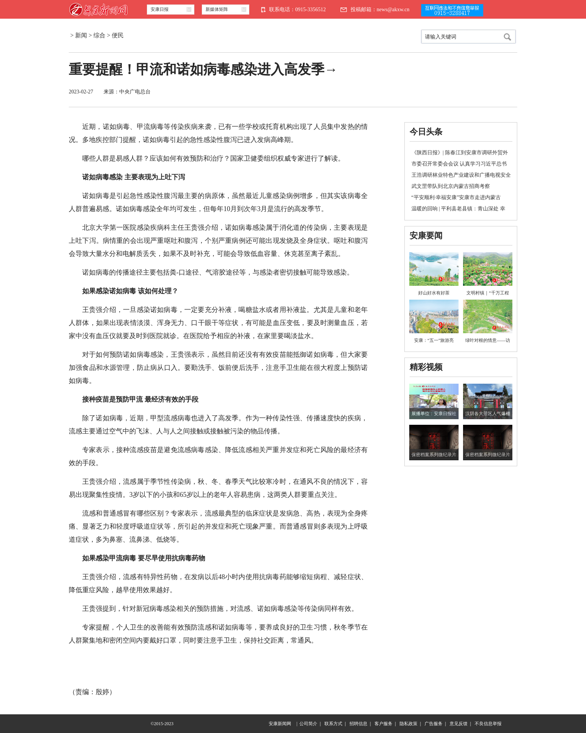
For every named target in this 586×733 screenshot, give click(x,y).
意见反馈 (459, 723)
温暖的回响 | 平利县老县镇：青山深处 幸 (458, 208)
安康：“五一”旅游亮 (434, 340)
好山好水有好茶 (434, 293)
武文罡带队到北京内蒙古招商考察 (450, 186)
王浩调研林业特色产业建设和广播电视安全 (461, 175)
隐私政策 (408, 723)
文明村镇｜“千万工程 (487, 293)
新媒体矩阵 (217, 9)
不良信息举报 (488, 723)
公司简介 (308, 723)
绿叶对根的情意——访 (487, 340)
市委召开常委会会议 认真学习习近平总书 (459, 164)
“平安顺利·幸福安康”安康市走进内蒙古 (456, 197)
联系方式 (333, 723)
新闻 (81, 35)
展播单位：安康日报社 (433, 413)
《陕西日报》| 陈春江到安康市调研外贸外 (459, 152)
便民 (118, 35)
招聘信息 (358, 723)
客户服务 (383, 723)
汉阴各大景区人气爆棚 (487, 413)
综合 (99, 35)
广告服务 (433, 723)
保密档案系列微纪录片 (433, 454)
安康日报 (160, 9)
